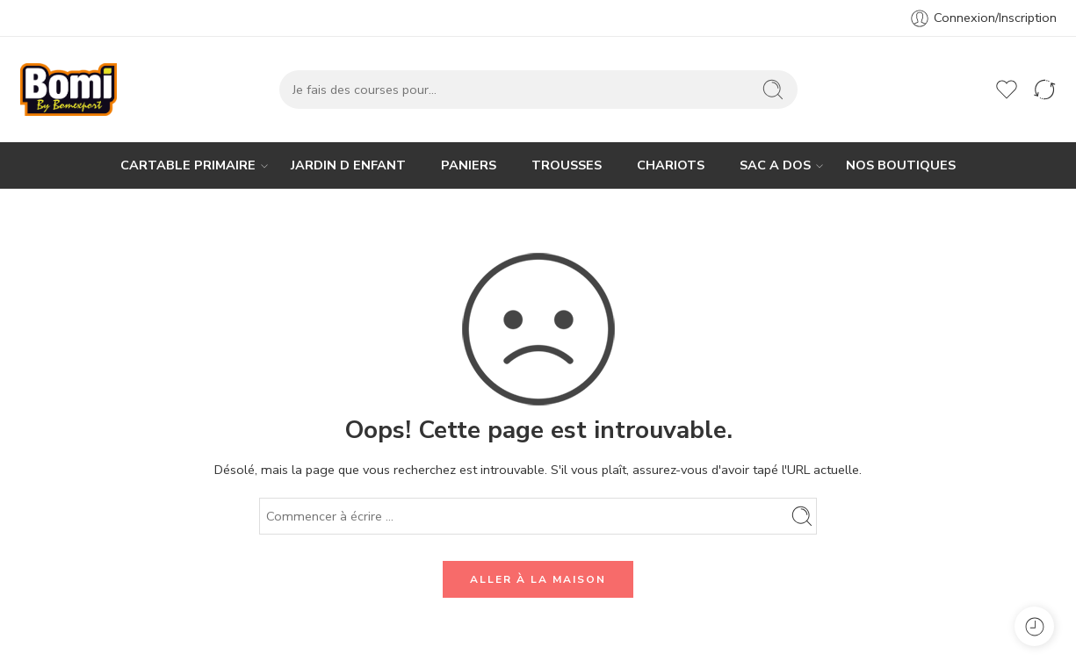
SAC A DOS (775, 165)
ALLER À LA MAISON (538, 579)
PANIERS (468, 165)
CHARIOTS (670, 165)
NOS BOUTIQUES (901, 165)
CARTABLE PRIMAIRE (188, 165)
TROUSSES (566, 165)
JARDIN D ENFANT (348, 165)
